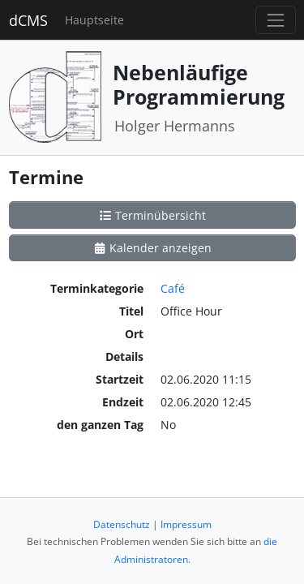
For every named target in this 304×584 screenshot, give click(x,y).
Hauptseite (94, 20)
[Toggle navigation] (275, 20)
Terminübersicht (152, 215)
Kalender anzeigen (152, 248)
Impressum (186, 524)
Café (173, 288)
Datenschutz (121, 524)
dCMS (28, 20)
